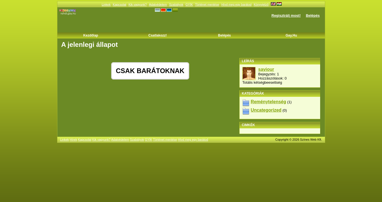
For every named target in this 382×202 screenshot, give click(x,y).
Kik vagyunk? (137, 4)
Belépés (313, 15)
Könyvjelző (261, 4)
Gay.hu (291, 35)
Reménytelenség (268, 101)
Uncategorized (266, 110)
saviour (266, 69)
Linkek (106, 4)
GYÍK (189, 4)
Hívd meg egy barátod (236, 4)
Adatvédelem (158, 4)
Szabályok (176, 4)
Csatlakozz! (157, 35)
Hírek (73, 139)
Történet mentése (207, 4)
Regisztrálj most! (286, 15)
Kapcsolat (119, 4)
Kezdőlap (90, 35)
